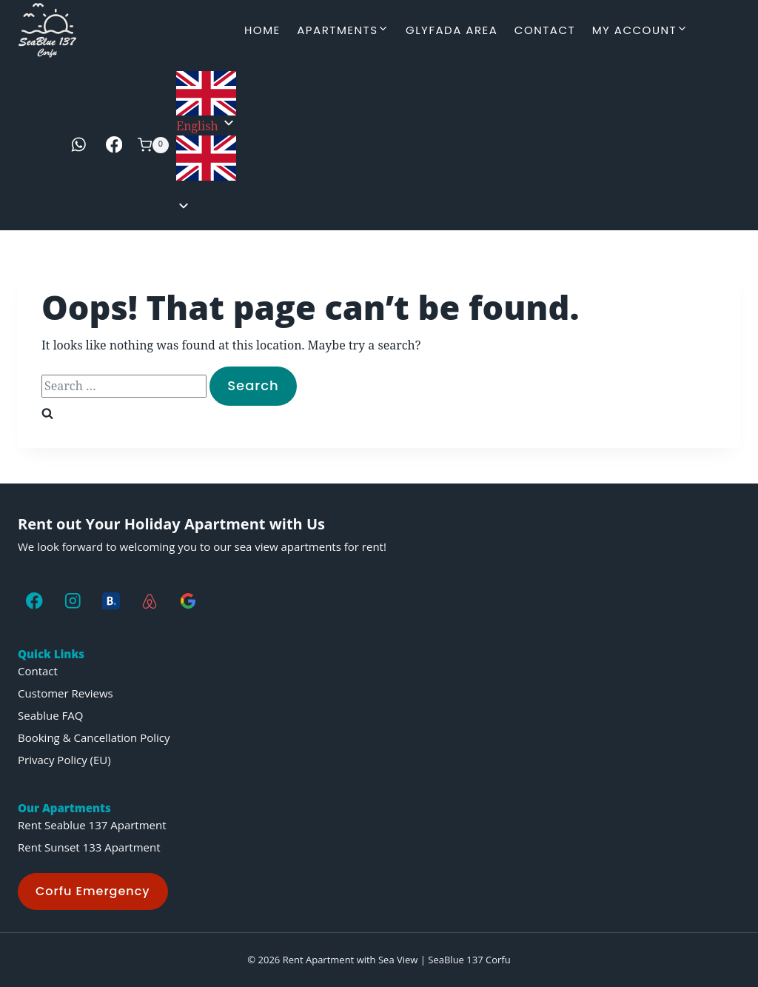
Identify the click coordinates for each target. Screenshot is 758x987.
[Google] (187, 601)
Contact (544, 30)
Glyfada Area (451, 30)
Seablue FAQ (50, 715)
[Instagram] (73, 601)
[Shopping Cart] (153, 145)
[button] (206, 166)
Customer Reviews (65, 693)
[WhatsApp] (78, 144)
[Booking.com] (111, 601)
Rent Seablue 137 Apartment (92, 824)
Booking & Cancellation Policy (94, 737)
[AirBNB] (149, 601)
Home (262, 30)
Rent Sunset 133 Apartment (89, 847)
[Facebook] (113, 144)
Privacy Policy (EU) (64, 759)
